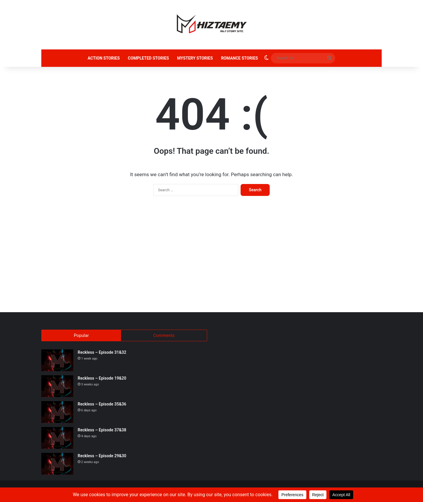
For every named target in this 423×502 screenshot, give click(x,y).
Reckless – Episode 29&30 (102, 456)
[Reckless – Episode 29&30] (57, 464)
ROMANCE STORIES (239, 58)
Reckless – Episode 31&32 (102, 353)
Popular (81, 335)
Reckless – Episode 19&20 (102, 378)
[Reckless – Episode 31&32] (57, 361)
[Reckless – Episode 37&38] (57, 438)
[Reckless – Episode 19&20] (57, 387)
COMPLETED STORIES (148, 58)
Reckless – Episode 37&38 (102, 430)
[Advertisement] (211, 257)
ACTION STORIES (104, 58)
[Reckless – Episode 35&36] (57, 413)
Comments (164, 335)
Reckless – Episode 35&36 (102, 404)
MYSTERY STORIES (195, 58)
